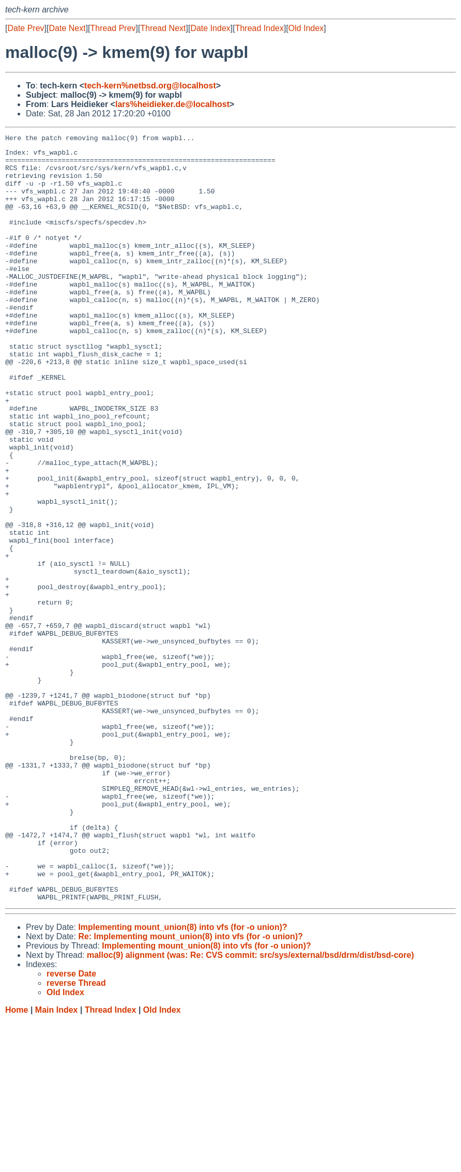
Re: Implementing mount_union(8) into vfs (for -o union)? (190, 1088)
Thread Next (163, 28)
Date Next (67, 28)
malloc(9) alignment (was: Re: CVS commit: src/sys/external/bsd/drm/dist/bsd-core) (250, 1107)
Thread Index (259, 28)
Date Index (210, 28)
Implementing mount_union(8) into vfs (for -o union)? (182, 1079)
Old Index (306, 28)
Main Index (56, 1162)
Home (16, 1162)
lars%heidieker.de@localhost (172, 104)
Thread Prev (113, 28)
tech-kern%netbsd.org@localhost (150, 85)
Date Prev (25, 28)
